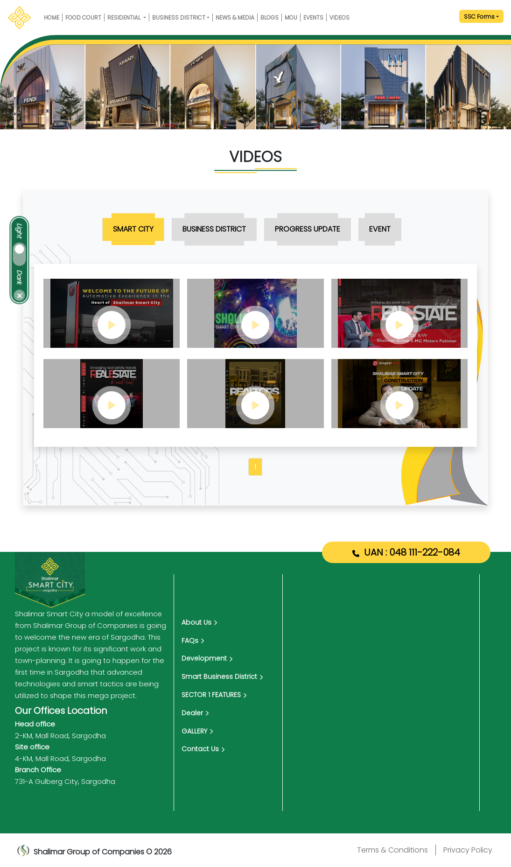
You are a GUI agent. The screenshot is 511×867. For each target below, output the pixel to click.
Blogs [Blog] (269, 17)
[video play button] (112, 313)
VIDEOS (339, 17)
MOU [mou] (291, 17)
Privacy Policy (467, 850)
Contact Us (203, 749)
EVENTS (313, 17)
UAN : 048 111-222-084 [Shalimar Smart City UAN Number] (412, 552)
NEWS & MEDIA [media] (235, 17)
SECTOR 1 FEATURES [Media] (214, 694)
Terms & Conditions (392, 850)
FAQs (193, 640)
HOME (51, 17)
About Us (199, 622)
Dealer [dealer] (195, 713)
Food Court (83, 17)
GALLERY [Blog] (197, 731)
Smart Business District (222, 676)
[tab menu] (133, 229)
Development (207, 658)
